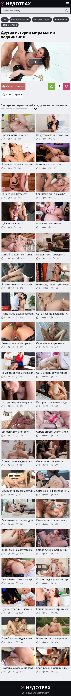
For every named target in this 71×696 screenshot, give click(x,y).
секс (5, 19)
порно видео (61, 19)
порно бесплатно (20, 19)
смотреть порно (41, 19)
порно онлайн (10, 24)
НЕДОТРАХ (16, 4)
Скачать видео (13, 86)
